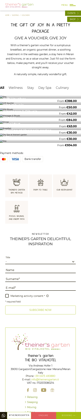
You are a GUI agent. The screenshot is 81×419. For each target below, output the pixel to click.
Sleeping (16, 15)
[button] (40, 310)
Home (7, 15)
